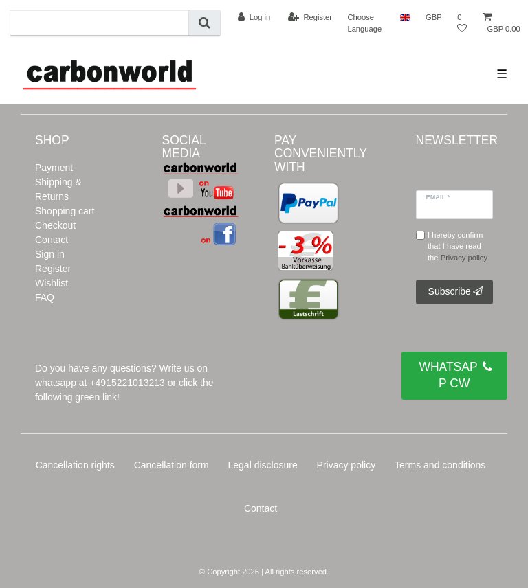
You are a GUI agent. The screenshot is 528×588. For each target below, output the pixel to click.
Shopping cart (64, 210)
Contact (51, 239)
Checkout (55, 225)
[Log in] (254, 17)
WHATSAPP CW (455, 374)
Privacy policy (346, 465)
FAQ (44, 297)
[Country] (405, 17)
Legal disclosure (263, 465)
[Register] (310, 17)
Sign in (50, 254)
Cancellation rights (75, 465)
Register (53, 268)
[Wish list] (462, 23)
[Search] (204, 23)
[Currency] (434, 17)
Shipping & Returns (58, 189)
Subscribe (455, 292)
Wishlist (51, 283)
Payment (54, 167)
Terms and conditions (440, 465)
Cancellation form (171, 465)
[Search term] (99, 23)
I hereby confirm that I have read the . (458, 246)
